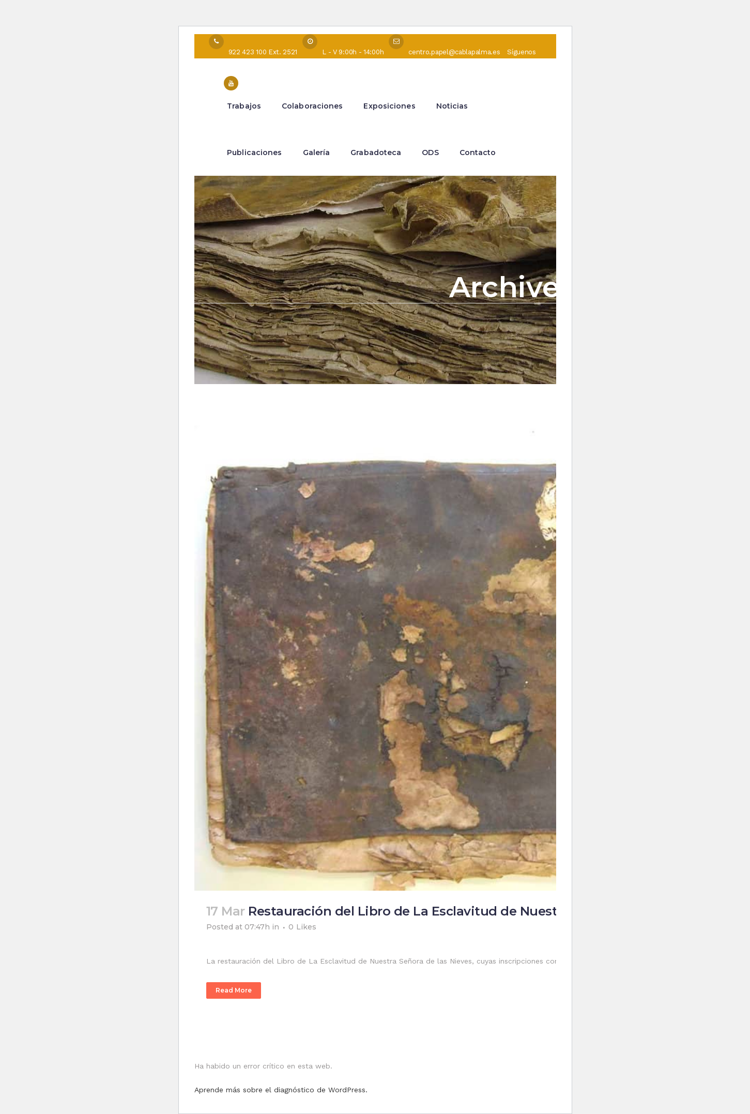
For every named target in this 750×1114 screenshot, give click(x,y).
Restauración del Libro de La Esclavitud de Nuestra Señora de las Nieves (474, 911)
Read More (234, 990)
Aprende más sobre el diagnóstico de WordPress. (281, 1090)
